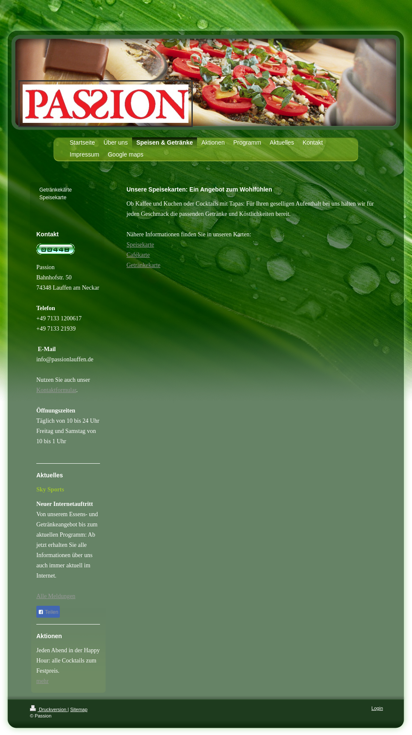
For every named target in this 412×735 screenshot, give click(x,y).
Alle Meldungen (55, 596)
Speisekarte (140, 244)
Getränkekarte (143, 265)
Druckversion (49, 709)
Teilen (48, 612)
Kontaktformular (56, 390)
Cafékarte (138, 255)
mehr (42, 681)
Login (377, 708)
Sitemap (78, 709)
